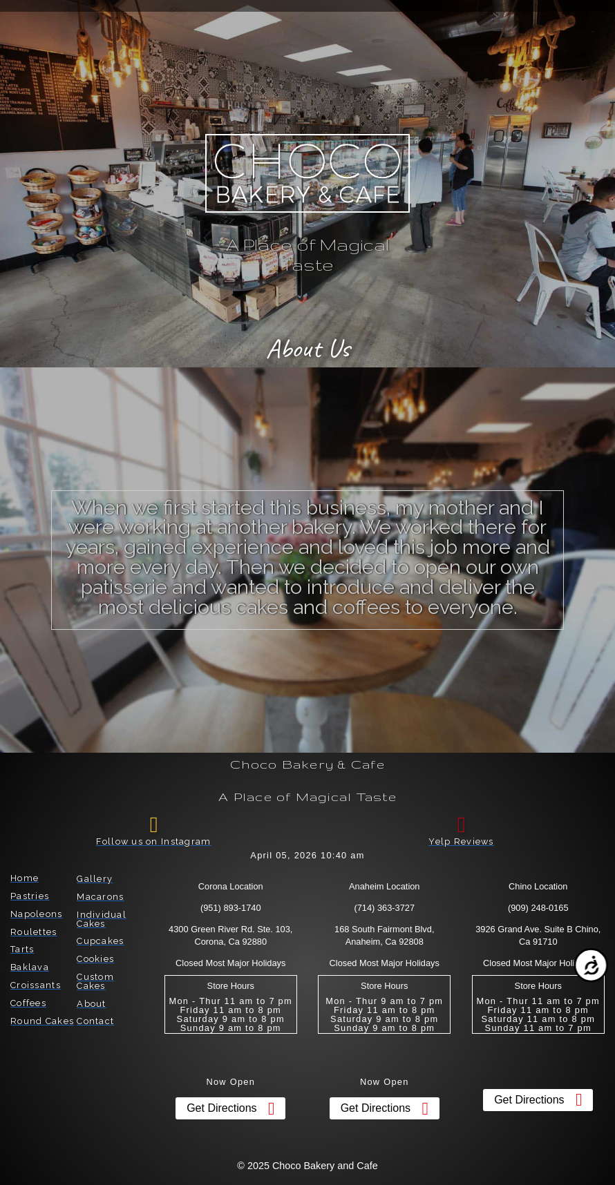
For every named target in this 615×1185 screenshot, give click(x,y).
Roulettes (33, 932)
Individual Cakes (101, 919)
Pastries (29, 896)
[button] (55, 29)
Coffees (28, 1003)
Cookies (95, 959)
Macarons (100, 897)
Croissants (35, 985)
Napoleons (36, 914)
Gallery (95, 879)
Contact (95, 1021)
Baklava (29, 967)
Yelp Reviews (460, 841)
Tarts (22, 949)
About (91, 1004)
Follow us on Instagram (153, 841)
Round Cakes (42, 1021)
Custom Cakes (95, 981)
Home (24, 878)
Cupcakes (100, 941)
